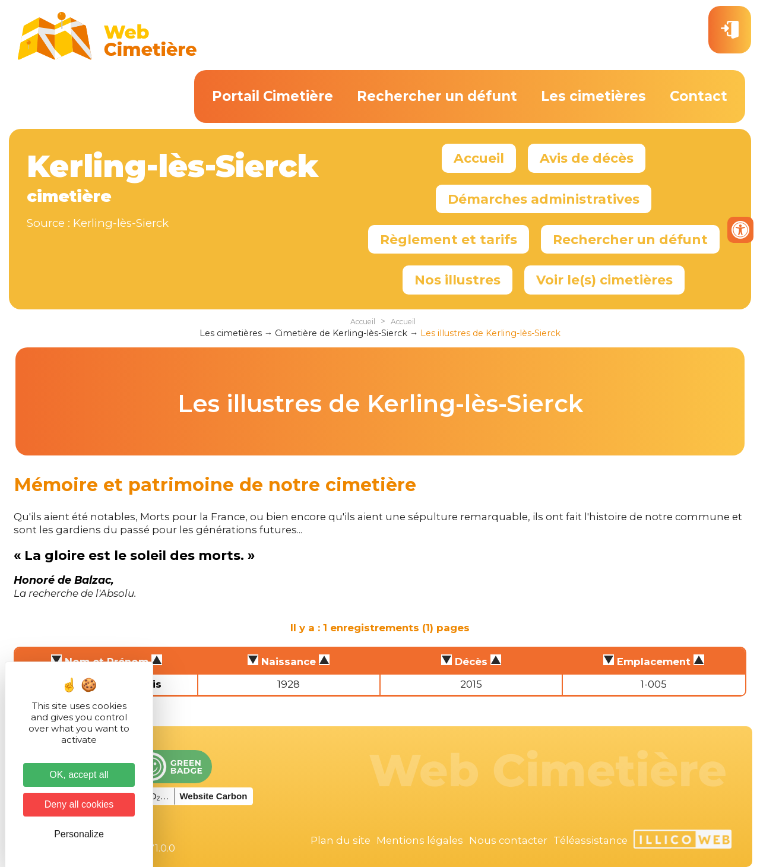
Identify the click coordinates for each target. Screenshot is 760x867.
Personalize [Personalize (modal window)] (79, 834)
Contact (698, 96)
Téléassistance (590, 840)
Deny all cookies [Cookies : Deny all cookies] (79, 804)
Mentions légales (419, 840)
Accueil (479, 158)
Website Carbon (213, 796)
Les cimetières (593, 96)
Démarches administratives (543, 199)
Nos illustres (457, 279)
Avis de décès (587, 158)
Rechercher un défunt (437, 96)
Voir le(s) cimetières (604, 279)
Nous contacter (508, 840)
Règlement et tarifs (448, 239)
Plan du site (340, 840)
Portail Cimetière (272, 96)
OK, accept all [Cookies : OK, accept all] (79, 775)
